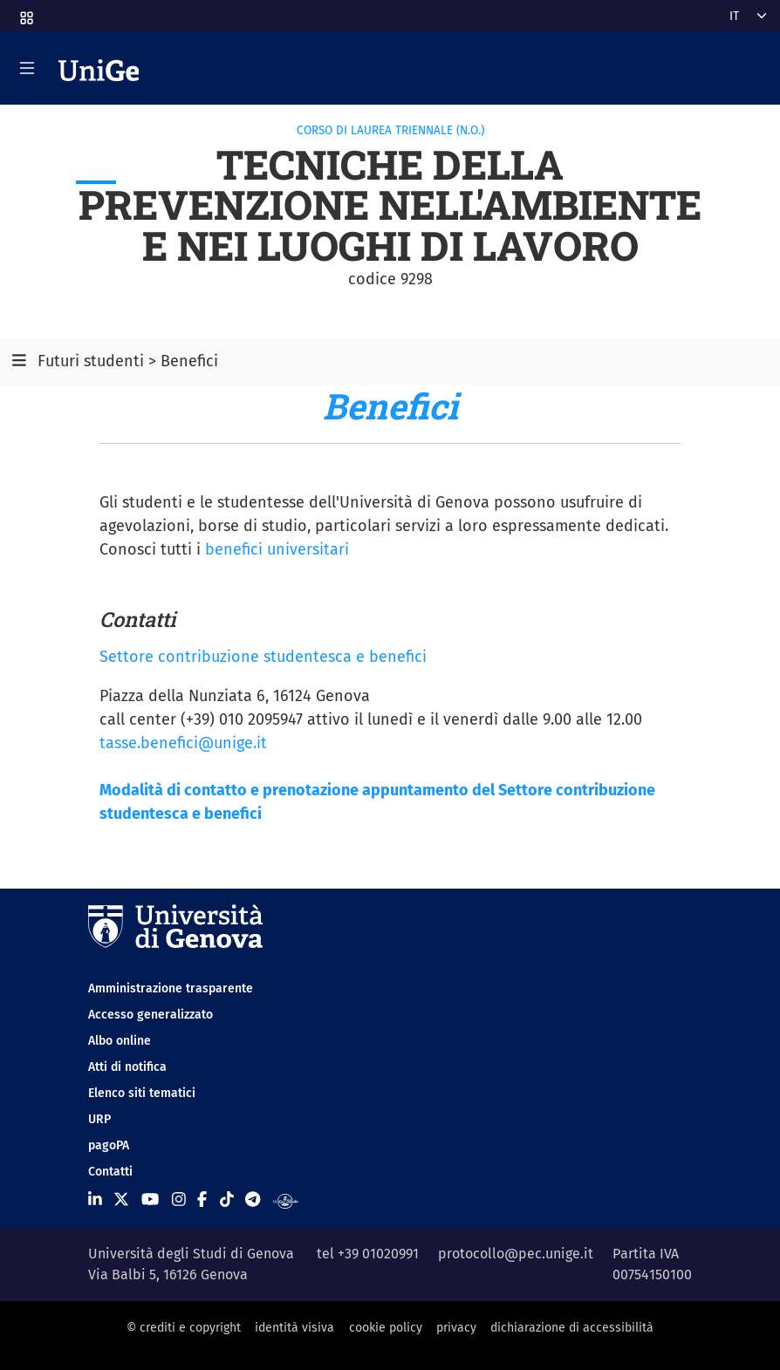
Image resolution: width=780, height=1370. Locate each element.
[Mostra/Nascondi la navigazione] (27, 68)
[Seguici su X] (121, 1200)
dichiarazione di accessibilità (571, 1327)
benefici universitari (277, 549)
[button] (25, 12)
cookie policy (385, 1327)
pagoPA (108, 1145)
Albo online (119, 1040)
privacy (456, 1327)
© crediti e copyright (184, 1327)
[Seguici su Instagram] (179, 1200)
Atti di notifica (127, 1067)
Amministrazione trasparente (170, 988)
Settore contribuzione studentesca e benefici (263, 656)
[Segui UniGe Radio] (285, 1200)
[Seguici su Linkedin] (95, 1200)
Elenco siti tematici (141, 1093)
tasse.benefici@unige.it (183, 743)
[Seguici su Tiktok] (227, 1200)
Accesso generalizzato (150, 1014)
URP (99, 1119)
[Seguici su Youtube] (150, 1200)
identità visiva (294, 1327)
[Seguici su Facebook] (202, 1200)
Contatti (110, 1171)
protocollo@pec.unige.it (515, 1253)
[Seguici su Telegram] (252, 1200)
